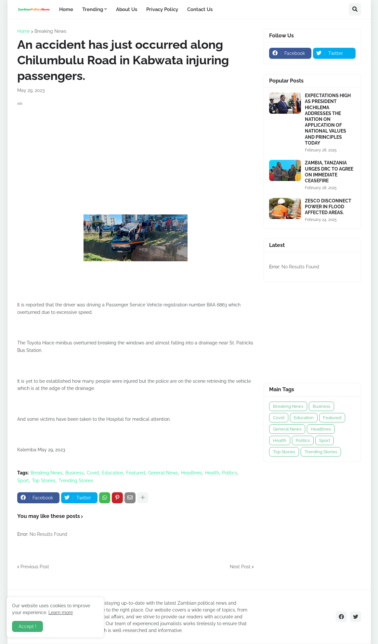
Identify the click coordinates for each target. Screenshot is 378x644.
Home (23, 31)
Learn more (60, 612)
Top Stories (44, 480)
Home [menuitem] (66, 9)
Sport (23, 480)
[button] (355, 9)
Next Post (240, 566)
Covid (93, 472)
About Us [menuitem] (126, 9)
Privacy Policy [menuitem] (162, 9)
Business (74, 472)
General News (163, 472)
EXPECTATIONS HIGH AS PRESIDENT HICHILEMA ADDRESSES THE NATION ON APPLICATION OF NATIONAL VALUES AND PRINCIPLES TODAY (328, 119)
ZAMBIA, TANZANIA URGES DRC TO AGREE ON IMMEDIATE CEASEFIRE (329, 171)
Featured (135, 472)
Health (212, 472)
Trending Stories (76, 480)
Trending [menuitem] (92, 9)
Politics (229, 472)
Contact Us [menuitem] (200, 9)
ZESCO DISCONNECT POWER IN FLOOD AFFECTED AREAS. (328, 206)
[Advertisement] (135, 152)
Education (112, 472)
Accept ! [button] (27, 626)
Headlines (191, 472)
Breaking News (50, 31)
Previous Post (34, 566)
